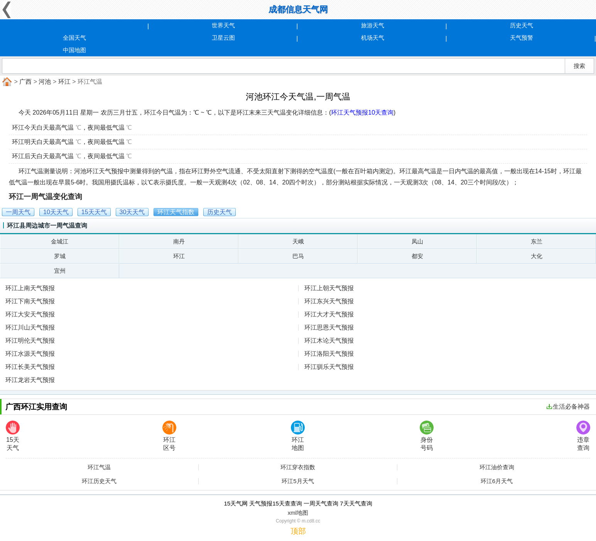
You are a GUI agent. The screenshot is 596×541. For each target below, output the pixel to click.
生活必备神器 (568, 406)
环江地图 (298, 436)
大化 (536, 256)
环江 (64, 81)
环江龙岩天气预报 (30, 380)
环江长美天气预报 (30, 366)
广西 (25, 81)
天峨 (298, 241)
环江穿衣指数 (297, 467)
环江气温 (99, 467)
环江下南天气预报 (30, 301)
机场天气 (372, 37)
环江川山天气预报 (30, 327)
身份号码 (427, 436)
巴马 (298, 256)
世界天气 (223, 25)
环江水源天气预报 (30, 353)
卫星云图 (223, 37)
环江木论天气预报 (329, 340)
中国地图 (74, 50)
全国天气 (74, 37)
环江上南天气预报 (30, 288)
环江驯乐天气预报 (329, 366)
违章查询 (583, 436)
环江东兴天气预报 (329, 301)
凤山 (417, 241)
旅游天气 (372, 25)
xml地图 (298, 512)
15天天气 (13, 436)
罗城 (60, 256)
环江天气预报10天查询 (362, 112)
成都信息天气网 (298, 9)
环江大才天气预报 (329, 314)
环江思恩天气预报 (329, 327)
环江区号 (169, 436)
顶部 (298, 531)
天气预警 (521, 37)
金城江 (59, 241)
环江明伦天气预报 (30, 340)
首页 (6, 82)
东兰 (536, 241)
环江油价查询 (497, 467)
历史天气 (521, 25)
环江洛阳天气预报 (329, 353)
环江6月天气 (497, 481)
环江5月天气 (298, 481)
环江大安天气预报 (30, 314)
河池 (45, 81)
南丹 (179, 241)
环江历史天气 (99, 481)
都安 (417, 256)
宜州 (60, 270)
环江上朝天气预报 (329, 288)
